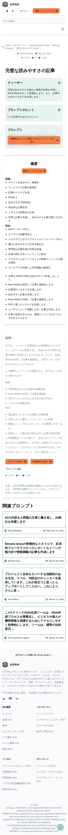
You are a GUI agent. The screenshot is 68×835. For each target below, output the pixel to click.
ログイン (24, 10)
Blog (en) (7, 748)
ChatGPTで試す (42, 461)
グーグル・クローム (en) (49, 771)
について (7, 713)
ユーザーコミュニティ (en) (50, 719)
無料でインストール (46, 10)
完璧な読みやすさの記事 (27, 48)
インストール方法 (45, 765)
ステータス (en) (44, 725)
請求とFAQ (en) (44, 731)
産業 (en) (7, 719)
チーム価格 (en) (10, 743)
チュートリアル (44, 713)
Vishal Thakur (26, 53)
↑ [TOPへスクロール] (60, 827)
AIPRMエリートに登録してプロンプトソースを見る (34, 140)
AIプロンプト (20, 45)
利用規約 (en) (9, 777)
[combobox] (34, 21)
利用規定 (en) (9, 771)
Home (8, 45)
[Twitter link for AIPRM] (3, 698)
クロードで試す (17, 461)
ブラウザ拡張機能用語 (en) (16, 783)
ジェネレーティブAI (13, 731)
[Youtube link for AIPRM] (10, 699)
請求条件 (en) (9, 789)
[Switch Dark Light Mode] (13, 10)
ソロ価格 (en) (9, 737)
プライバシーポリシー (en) (16, 765)
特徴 (4, 725)
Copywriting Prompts (39, 45)
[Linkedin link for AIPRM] (17, 699)
